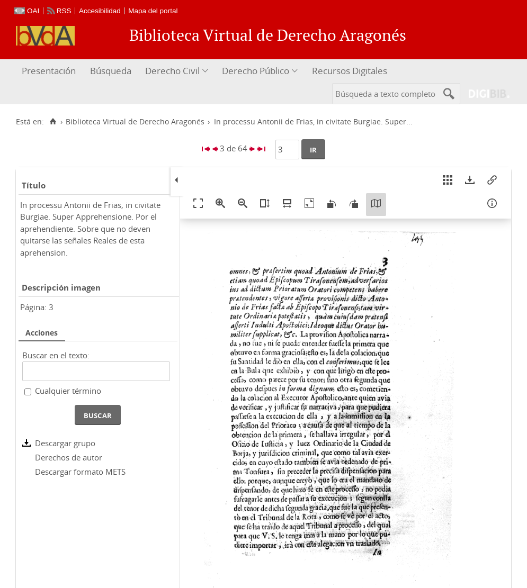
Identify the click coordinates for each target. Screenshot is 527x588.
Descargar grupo (65, 443)
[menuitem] (50, 71)
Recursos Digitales (349, 71)
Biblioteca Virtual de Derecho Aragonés (135, 121)
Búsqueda (110, 71)
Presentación (49, 71)
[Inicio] (52, 121)
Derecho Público (255, 71)
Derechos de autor (68, 457)
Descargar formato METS (80, 471)
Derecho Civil (172, 71)
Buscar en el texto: (56, 355)
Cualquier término (68, 390)
